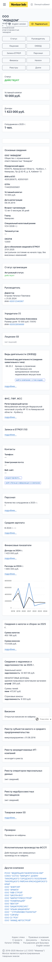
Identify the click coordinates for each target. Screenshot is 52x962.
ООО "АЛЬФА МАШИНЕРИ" (17, 909)
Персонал (38, 53)
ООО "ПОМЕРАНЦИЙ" (15, 901)
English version (17, 24)
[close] (50, 719)
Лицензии (13, 46)
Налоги (38, 60)
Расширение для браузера (36, 943)
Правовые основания (38, 937)
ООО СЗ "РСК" (11, 917)
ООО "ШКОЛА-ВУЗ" (14, 895)
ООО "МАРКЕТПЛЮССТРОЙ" (18, 898)
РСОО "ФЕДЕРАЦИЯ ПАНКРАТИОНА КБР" (24, 873)
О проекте (17, 940)
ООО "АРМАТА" (12, 890)
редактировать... (13, 478)
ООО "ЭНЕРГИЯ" (12, 887)
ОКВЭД (38, 46)
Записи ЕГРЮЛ (14, 53)
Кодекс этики (18, 937)
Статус (13, 38)
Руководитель (38, 38)
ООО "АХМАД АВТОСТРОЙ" (18, 920)
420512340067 (16, 301)
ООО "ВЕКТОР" (12, 903)
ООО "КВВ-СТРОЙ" (14, 892)
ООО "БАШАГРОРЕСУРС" (16, 906)
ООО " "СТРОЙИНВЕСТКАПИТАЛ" (21, 912)
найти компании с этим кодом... (30, 380)
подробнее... (11, 386)
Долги (38, 67)
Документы (31, 940)
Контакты (45, 940)
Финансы (14, 60)
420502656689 (16, 324)
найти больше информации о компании (23, 483)
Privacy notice (44, 719)
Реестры (14, 67)
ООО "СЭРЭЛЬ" (12, 915)
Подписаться (39, 24)
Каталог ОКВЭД (12, 943)
